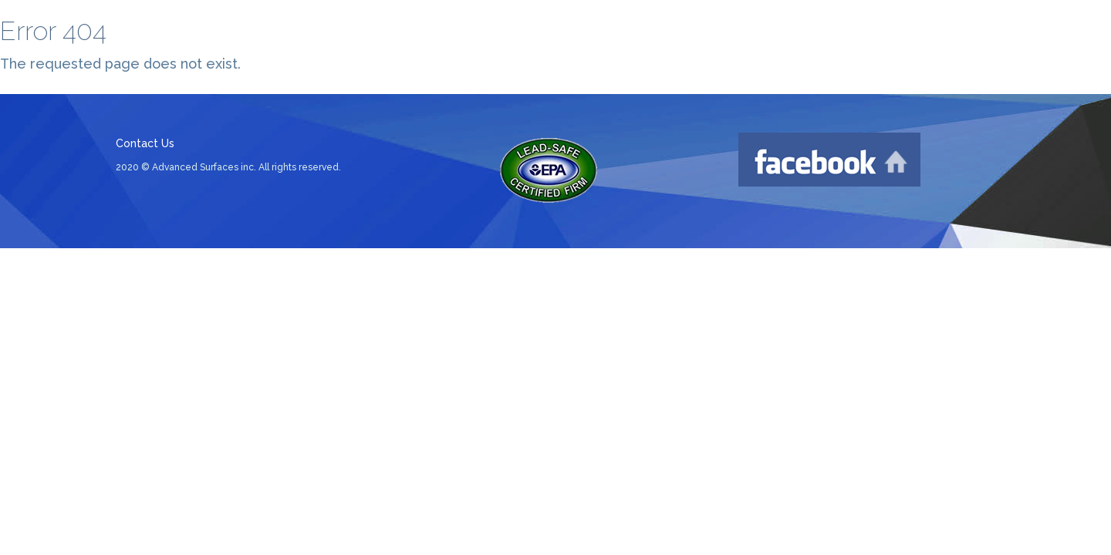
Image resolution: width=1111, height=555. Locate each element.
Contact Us (145, 143)
